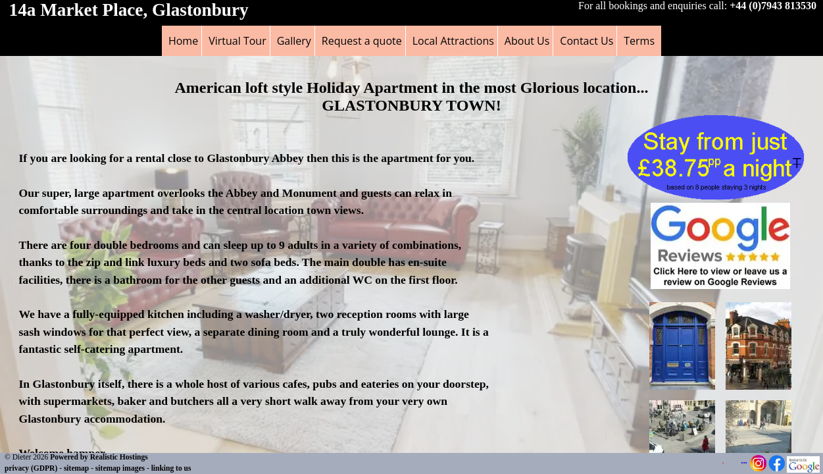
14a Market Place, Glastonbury (129, 10)
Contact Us (586, 41)
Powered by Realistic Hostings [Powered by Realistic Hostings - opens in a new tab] (99, 457)
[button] (720, 285)
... (744, 460)
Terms (639, 41)
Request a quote (362, 41)
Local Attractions (453, 41)
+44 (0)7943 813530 (773, 5)
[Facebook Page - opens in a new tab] (776, 468)
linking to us (171, 468)
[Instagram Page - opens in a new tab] (758, 468)
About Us (527, 41)
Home (183, 41)
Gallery (294, 41)
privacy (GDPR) (31, 468)
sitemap (76, 468)
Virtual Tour (237, 41)
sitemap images (120, 468)
